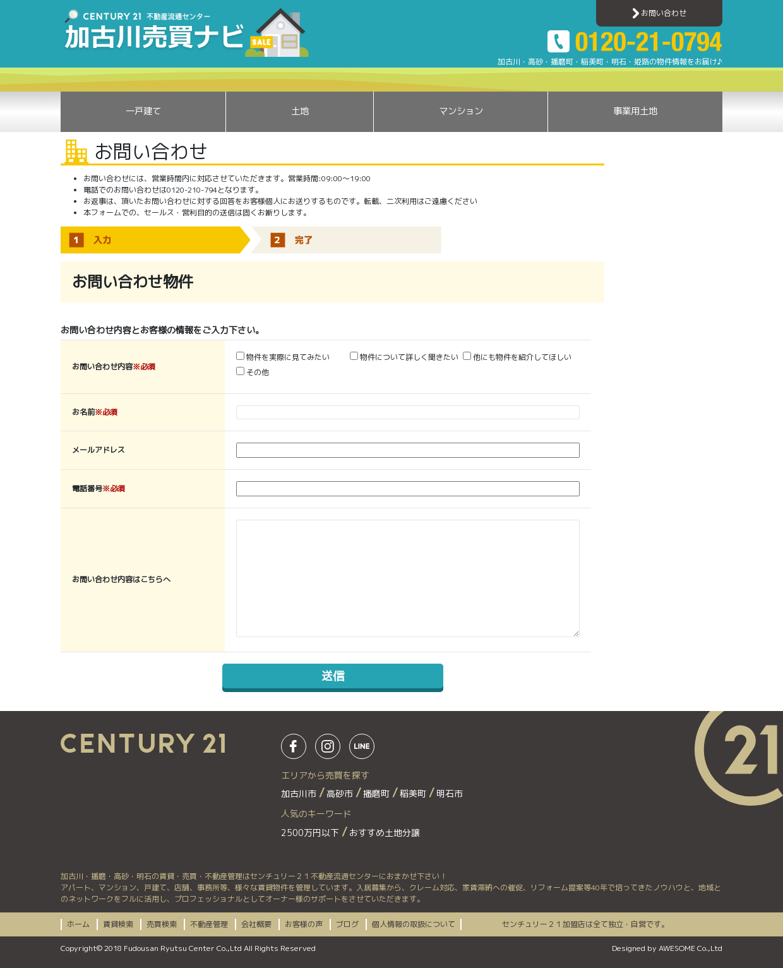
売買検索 (161, 924)
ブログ (347, 924)
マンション (461, 111)
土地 (300, 111)
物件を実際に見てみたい (283, 357)
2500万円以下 (311, 833)
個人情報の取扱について (413, 924)
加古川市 (300, 793)
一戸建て (143, 111)
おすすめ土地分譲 (384, 833)
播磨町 (377, 793)
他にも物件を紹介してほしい (517, 357)
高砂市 (341, 793)
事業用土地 (635, 111)
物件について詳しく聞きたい (404, 357)
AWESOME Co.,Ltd (690, 948)
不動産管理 (209, 924)
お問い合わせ (659, 13)
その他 (252, 372)
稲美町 (414, 793)
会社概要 (256, 924)
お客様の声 (304, 924)
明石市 (449, 793)
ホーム (78, 924)
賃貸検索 (118, 924)
